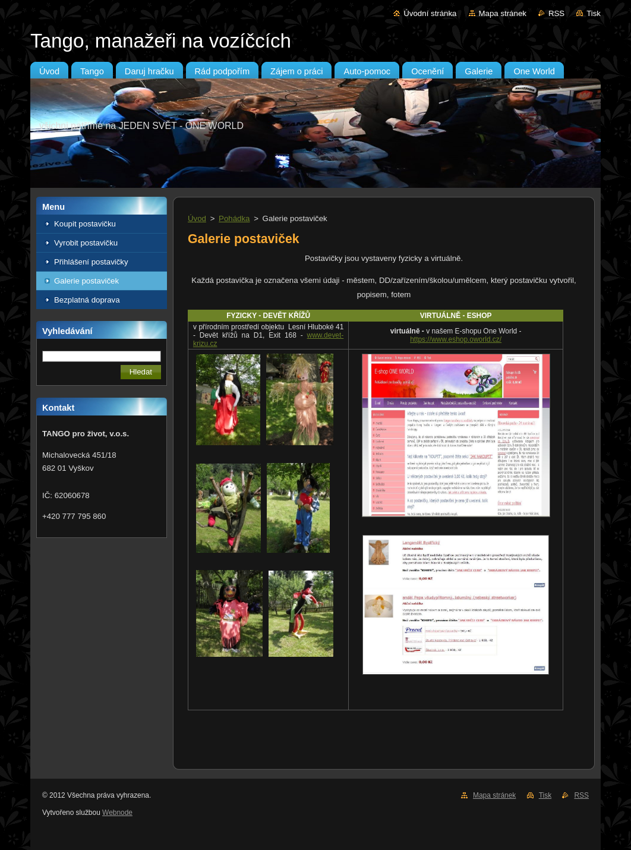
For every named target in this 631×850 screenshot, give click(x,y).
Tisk (593, 13)
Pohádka (234, 218)
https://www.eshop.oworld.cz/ (455, 339)
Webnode (117, 812)
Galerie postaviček (86, 280)
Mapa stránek (502, 13)
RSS (556, 13)
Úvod (197, 218)
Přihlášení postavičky (91, 261)
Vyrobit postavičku (86, 242)
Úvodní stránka (429, 13)
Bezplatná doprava (87, 299)
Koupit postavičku (85, 223)
